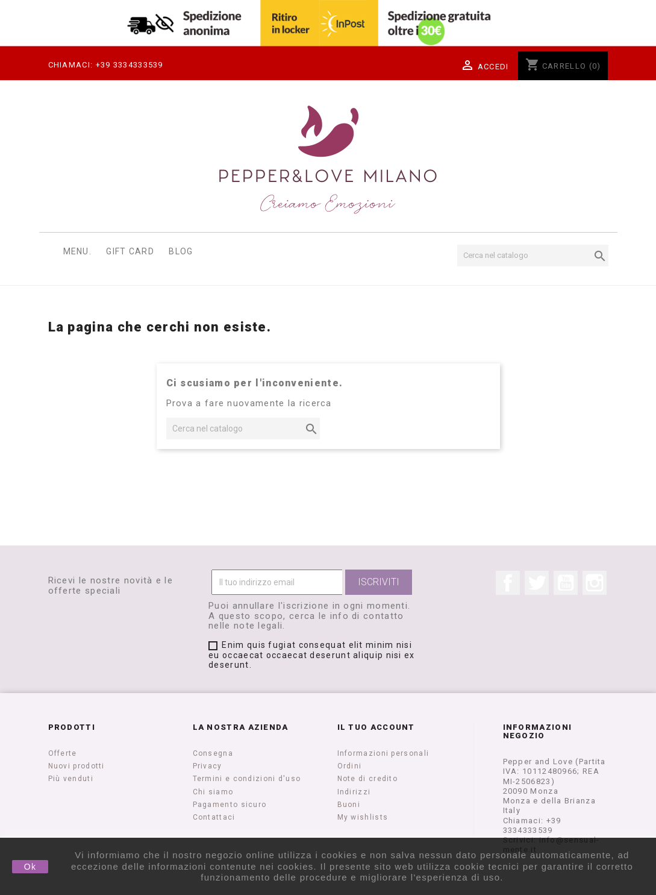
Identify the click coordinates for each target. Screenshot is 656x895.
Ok (30, 866)
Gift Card (130, 251)
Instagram (595, 583)
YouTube (566, 583)
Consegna (213, 753)
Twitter (537, 583)
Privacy (207, 766)
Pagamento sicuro (230, 804)
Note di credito (367, 778)
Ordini (349, 766)
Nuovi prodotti (76, 766)
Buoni (349, 804)
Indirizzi (354, 792)
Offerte (62, 753)
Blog (181, 251)
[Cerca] (532, 255)
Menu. (77, 251)
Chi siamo (213, 792)
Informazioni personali (383, 753)
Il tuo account (376, 727)
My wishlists (363, 817)
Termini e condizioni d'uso (247, 778)
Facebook (508, 583)
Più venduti (70, 778)
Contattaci (214, 817)
